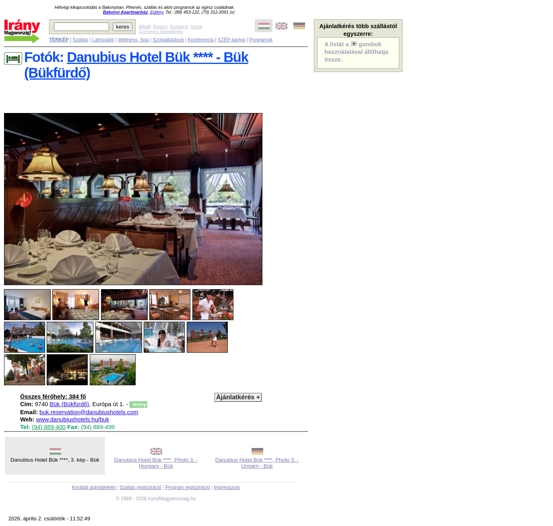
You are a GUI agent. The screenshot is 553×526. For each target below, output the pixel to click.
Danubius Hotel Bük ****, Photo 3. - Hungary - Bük (156, 463)
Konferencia (201, 40)
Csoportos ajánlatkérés (161, 31)
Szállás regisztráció (140, 487)
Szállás (80, 40)
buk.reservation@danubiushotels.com (88, 412)
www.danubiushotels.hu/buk (72, 419)
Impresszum (227, 487)
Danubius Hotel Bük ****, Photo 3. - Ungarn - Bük (257, 463)
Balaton (160, 26)
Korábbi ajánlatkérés (94, 487)
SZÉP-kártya (231, 40)
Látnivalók (103, 40)
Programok (261, 40)
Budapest (179, 26)
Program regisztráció (187, 487)
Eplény (156, 12)
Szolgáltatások (168, 40)
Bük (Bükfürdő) (69, 404)
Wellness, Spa (133, 40)
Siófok (196, 26)
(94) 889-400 (49, 427)
